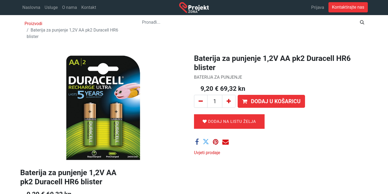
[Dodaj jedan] (228, 101)
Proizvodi (33, 23)
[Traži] (362, 22)
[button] (271, 101)
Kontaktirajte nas (348, 7)
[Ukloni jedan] (200, 101)
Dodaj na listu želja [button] (229, 121)
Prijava (317, 7)
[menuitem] (31, 7)
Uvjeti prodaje (207, 152)
